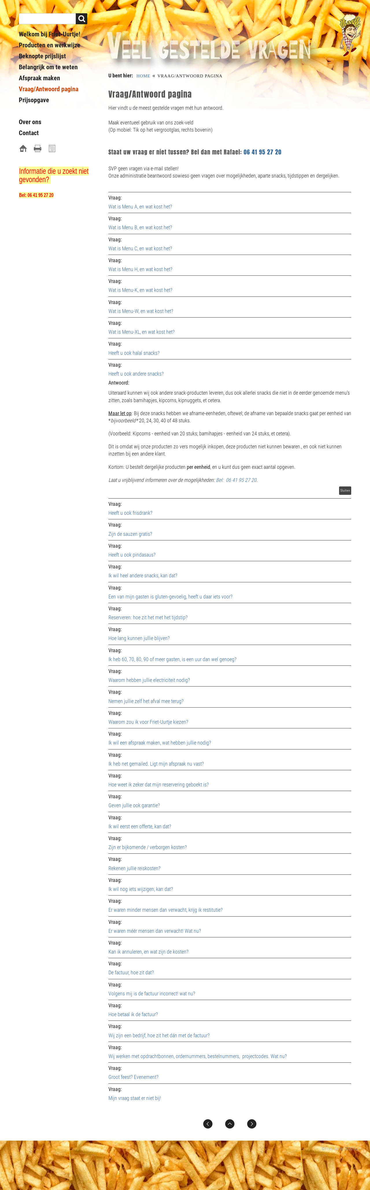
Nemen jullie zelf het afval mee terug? (146, 701)
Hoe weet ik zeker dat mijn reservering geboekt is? (158, 784)
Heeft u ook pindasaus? (132, 555)
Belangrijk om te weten (48, 67)
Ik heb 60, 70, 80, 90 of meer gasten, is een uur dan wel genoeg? (172, 659)
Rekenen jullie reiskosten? (134, 868)
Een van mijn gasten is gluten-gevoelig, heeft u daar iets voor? (170, 597)
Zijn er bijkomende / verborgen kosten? (147, 847)
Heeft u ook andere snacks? (136, 374)
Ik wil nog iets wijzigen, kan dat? (140, 889)
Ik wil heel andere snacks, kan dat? (142, 575)
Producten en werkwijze (49, 45)
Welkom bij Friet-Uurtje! (49, 34)
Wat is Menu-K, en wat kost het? (140, 290)
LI (356, 1148)
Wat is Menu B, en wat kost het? (140, 227)
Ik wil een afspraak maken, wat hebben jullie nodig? (159, 743)
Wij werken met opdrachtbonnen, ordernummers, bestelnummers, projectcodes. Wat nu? (197, 1056)
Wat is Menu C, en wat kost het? (140, 248)
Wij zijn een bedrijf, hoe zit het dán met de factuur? (159, 1035)
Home (143, 76)
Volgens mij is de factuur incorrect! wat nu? (151, 994)
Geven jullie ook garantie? (134, 805)
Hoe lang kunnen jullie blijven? (139, 638)
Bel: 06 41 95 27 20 (236, 480)
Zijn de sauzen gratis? (130, 534)
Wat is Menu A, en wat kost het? (140, 207)
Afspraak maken (39, 78)
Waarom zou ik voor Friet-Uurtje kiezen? (148, 722)
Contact (29, 133)
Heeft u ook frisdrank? (130, 513)
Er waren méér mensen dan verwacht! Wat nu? (155, 931)
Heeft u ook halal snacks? (134, 353)
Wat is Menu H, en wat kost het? (140, 269)
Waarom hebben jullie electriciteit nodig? (149, 680)
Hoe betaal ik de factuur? (133, 1014)
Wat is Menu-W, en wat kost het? (140, 311)
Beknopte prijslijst (42, 56)
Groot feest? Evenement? (133, 1077)
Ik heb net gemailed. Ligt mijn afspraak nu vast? (156, 764)
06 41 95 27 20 (263, 152)
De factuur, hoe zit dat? (131, 972)
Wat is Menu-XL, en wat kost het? (141, 332)
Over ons (30, 122)
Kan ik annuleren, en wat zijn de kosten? (148, 952)
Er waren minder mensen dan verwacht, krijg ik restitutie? (165, 910)
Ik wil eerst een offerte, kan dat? (139, 826)
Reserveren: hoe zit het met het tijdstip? (148, 617)
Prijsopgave (34, 100)
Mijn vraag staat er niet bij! (134, 1098)
